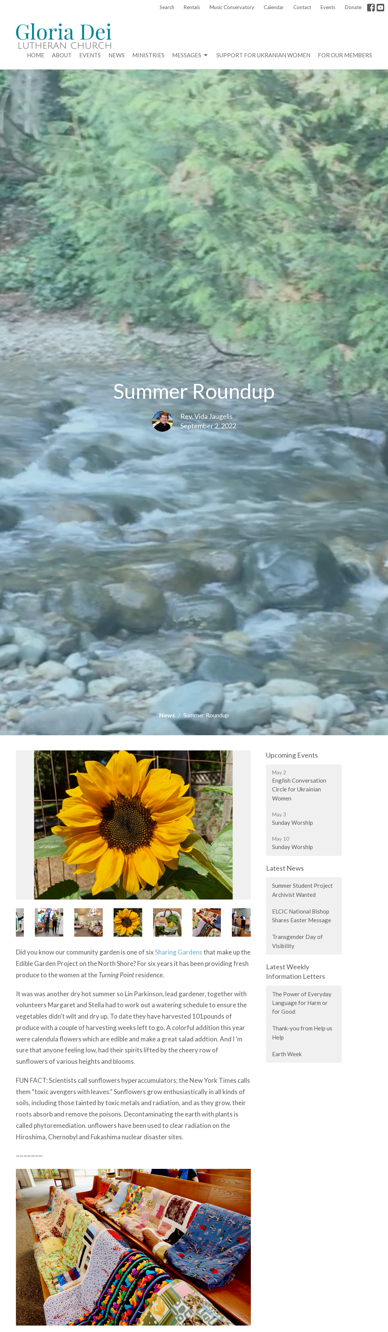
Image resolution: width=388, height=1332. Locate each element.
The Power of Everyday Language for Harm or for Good (302, 1003)
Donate (353, 7)
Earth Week (287, 1054)
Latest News (285, 868)
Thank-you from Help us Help (302, 1032)
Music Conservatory (232, 7)
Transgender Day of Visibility (297, 941)
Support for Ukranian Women (263, 55)
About (62, 55)
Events (328, 7)
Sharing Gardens (178, 952)
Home (35, 55)
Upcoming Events (292, 755)
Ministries (148, 55)
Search (167, 7)
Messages (190, 55)
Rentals (192, 7)
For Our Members (345, 55)
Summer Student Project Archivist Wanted (302, 890)
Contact (302, 7)
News (116, 55)
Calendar (274, 7)
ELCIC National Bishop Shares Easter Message (301, 915)
